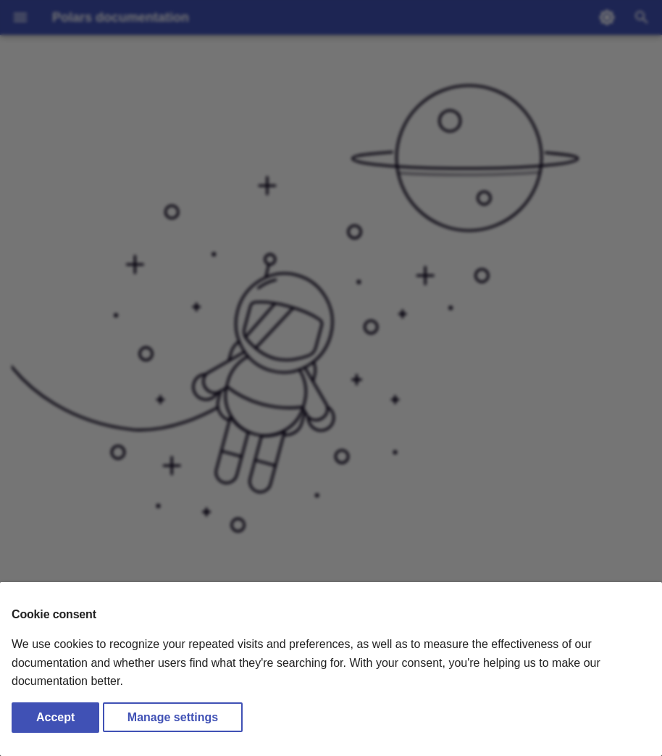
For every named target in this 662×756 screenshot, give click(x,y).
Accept (55, 717)
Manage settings (172, 717)
